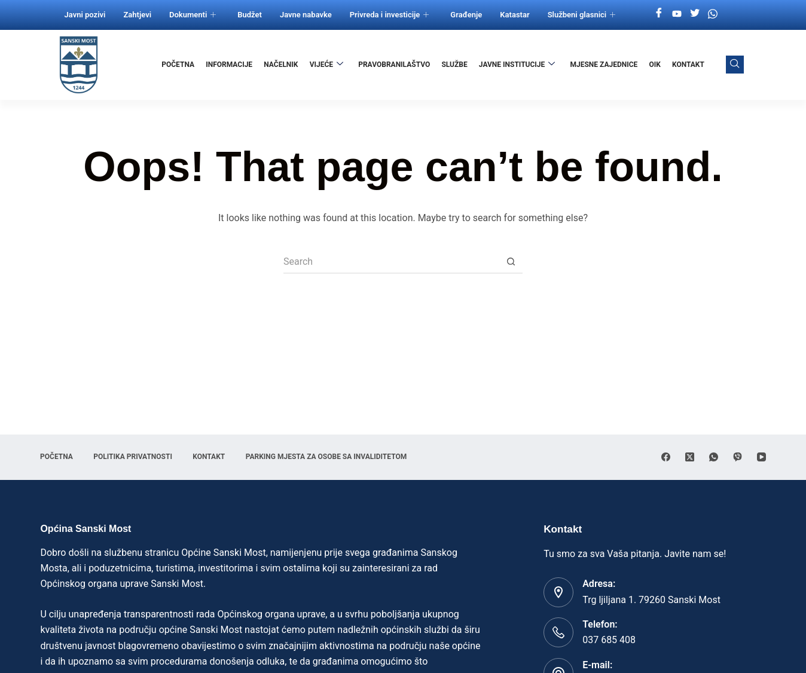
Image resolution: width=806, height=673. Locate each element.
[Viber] (737, 456)
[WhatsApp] (713, 456)
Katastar (514, 14)
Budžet (249, 14)
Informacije (229, 64)
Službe (455, 64)
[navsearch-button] (735, 65)
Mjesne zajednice (604, 64)
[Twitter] (694, 14)
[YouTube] (761, 456)
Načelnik (281, 64)
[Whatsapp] (712, 14)
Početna (179, 64)
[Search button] (511, 262)
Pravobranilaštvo (395, 64)
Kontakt (688, 64)
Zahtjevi (137, 14)
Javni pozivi (85, 14)
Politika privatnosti (133, 456)
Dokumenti (192, 14)
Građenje (466, 14)
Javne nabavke (306, 14)
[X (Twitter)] (689, 456)
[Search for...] (391, 262)
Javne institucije (517, 64)
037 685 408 (609, 640)
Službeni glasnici (582, 14)
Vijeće (327, 64)
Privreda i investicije (389, 14)
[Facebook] (659, 14)
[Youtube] (676, 14)
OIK (655, 64)
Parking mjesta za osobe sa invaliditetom (327, 456)
